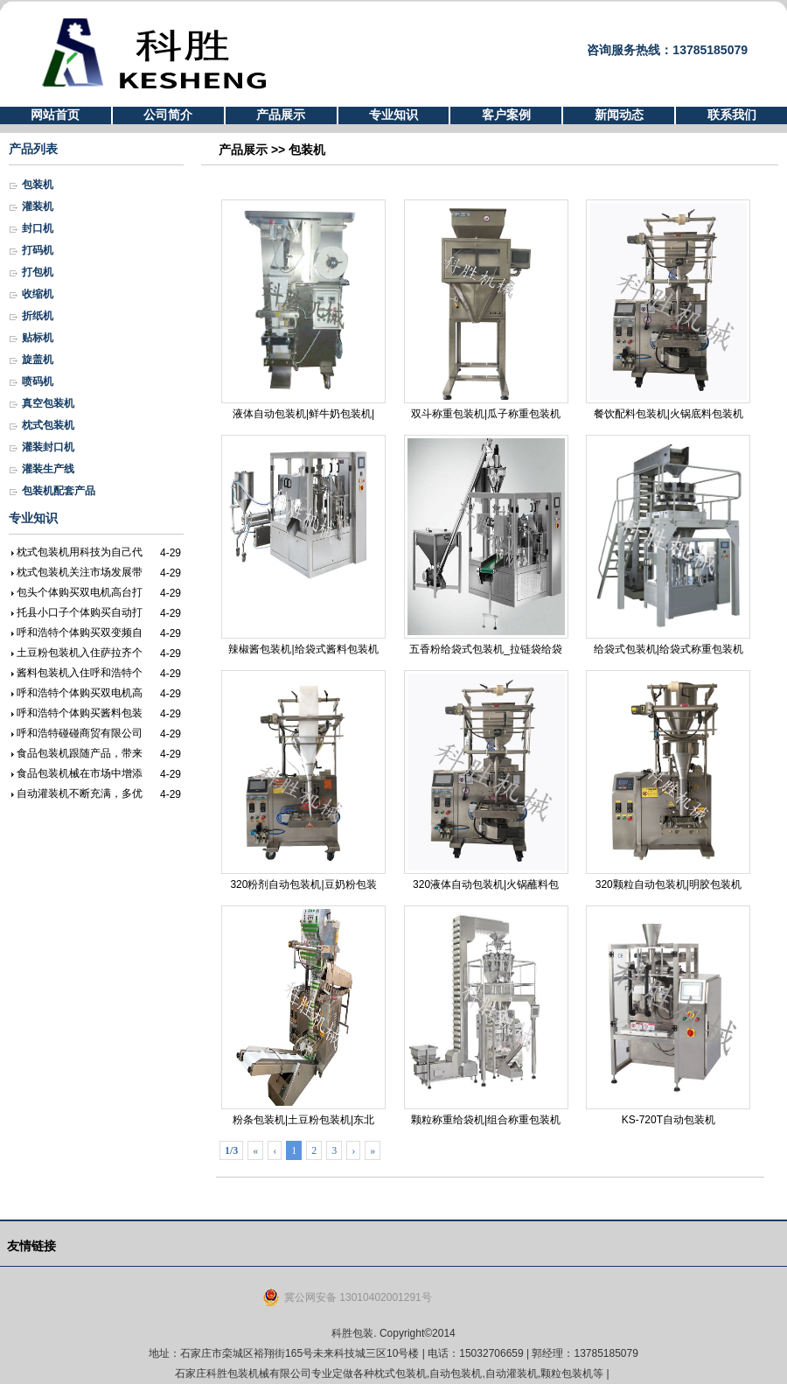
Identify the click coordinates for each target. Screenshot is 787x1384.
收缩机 (37, 294)
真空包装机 (48, 403)
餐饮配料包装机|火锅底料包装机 (668, 309)
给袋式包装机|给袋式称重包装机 (668, 545)
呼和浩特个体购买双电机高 (80, 693)
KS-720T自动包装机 (668, 1015)
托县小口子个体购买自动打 (80, 612)
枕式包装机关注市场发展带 (80, 572)
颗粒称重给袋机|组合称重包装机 (486, 1015)
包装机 (37, 184)
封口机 (37, 228)
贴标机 (37, 338)
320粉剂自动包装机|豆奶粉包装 (303, 780)
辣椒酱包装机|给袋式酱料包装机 (303, 545)
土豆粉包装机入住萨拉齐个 (80, 653)
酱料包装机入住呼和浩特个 (80, 673)
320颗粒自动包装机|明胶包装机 (668, 780)
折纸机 (37, 316)
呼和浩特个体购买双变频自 (80, 632)
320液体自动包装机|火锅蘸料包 (486, 780)
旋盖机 (37, 359)
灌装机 (37, 206)
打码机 (37, 250)
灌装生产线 (48, 469)
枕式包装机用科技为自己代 (80, 552)
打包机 (37, 272)
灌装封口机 (48, 447)
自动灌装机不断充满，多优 (80, 793)
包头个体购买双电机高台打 (80, 592)
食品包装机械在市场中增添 (80, 773)
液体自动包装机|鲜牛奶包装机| (303, 309)
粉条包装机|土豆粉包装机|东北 (303, 1015)
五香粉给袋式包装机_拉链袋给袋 (486, 545)
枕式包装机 (48, 425)
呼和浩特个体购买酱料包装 (80, 713)
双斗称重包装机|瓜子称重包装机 (486, 309)
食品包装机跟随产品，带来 (80, 753)
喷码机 (37, 381)
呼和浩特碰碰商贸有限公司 (80, 733)
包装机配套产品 (58, 491)
